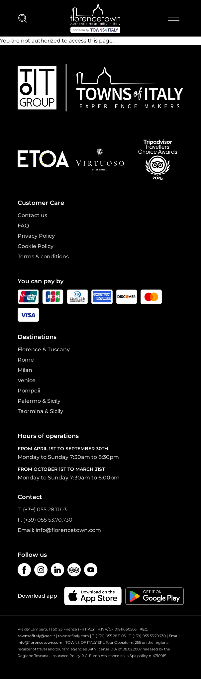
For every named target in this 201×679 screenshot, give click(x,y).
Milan (25, 370)
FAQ (23, 225)
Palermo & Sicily (39, 401)
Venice (27, 380)
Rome (26, 360)
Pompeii (29, 390)
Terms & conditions (43, 256)
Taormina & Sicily (40, 411)
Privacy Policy (36, 236)
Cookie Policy (35, 246)
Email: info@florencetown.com (59, 530)
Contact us (32, 215)
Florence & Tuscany (44, 349)
